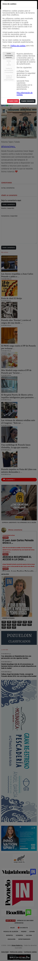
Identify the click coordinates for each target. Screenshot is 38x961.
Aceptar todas (13, 101)
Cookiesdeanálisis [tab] (9, 63)
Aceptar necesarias (27, 101)
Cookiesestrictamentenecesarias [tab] (9, 55)
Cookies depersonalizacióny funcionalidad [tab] (8, 70)
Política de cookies (18, 46)
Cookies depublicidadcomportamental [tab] (8, 78)
